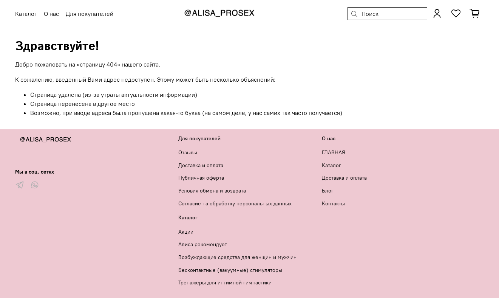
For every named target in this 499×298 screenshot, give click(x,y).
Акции (185, 231)
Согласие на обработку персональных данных (235, 203)
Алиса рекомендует (202, 244)
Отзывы (187, 152)
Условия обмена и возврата (212, 190)
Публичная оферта (201, 177)
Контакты (333, 203)
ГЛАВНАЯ (333, 152)
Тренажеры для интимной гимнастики (225, 282)
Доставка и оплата (200, 165)
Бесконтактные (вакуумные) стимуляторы (230, 270)
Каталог (331, 165)
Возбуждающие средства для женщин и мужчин (237, 257)
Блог (328, 190)
